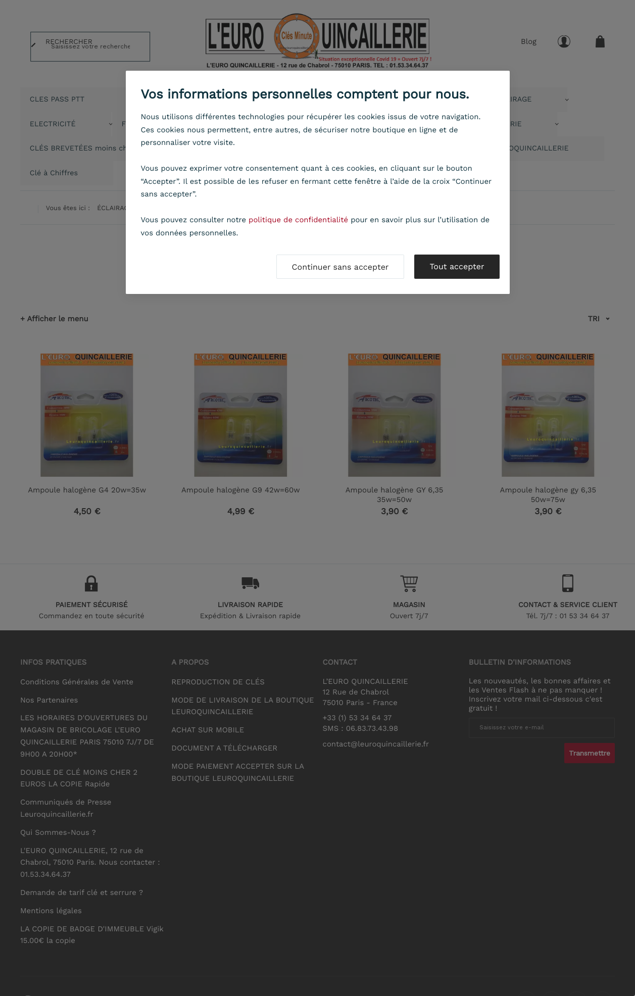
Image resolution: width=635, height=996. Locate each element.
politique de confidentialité (298, 219)
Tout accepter (456, 266)
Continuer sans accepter (340, 267)
